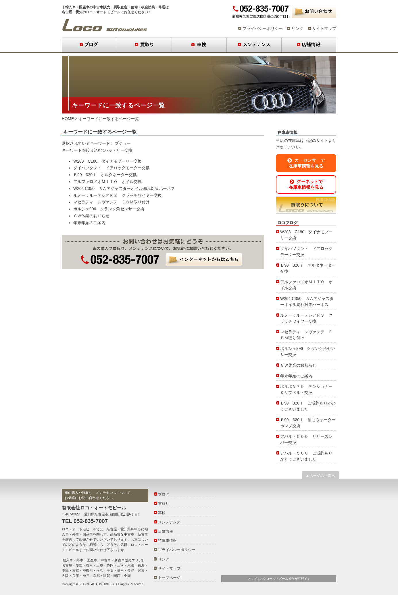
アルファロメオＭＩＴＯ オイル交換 (107, 181)
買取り (144, 45)
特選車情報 (167, 540)
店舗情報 (308, 45)
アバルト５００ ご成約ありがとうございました (306, 456)
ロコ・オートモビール (79, 529)
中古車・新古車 (136, 534)
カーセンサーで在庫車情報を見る (306, 163)
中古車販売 (101, 7)
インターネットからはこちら (204, 259)
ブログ (89, 45)
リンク (297, 28)
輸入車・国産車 (77, 7)
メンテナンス (253, 45)
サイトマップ (324, 28)
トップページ (169, 577)
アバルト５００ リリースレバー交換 (306, 439)
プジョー (123, 143)
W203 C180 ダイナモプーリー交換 (107, 161)
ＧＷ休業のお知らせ (91, 215)
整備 (134, 7)
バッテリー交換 (118, 150)
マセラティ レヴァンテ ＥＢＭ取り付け (111, 202)
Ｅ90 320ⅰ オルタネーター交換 (105, 174)
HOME (68, 118)
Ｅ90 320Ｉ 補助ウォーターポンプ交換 (308, 422)
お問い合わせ (314, 11)
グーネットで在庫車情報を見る (306, 184)
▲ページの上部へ (320, 475)
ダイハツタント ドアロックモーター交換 (111, 167)
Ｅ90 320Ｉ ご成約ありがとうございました (308, 406)
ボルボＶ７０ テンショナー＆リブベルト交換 (306, 389)
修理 (161, 7)
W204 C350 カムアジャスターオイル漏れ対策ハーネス (124, 188)
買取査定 (120, 7)
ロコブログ (105, 25)
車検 (199, 45)
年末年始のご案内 (89, 222)
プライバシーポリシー (263, 28)
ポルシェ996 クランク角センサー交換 (108, 209)
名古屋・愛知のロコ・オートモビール (91, 12)
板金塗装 (148, 7)
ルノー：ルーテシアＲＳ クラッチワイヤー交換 (117, 195)
